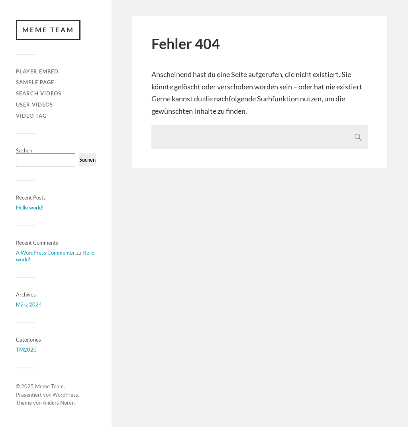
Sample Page (35, 82)
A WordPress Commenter (45, 252)
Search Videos (38, 93)
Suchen (24, 150)
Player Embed (37, 71)
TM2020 (26, 349)
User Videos (34, 104)
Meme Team (48, 30)
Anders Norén (59, 402)
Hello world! (29, 207)
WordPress (65, 394)
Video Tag (31, 116)
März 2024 (29, 304)
